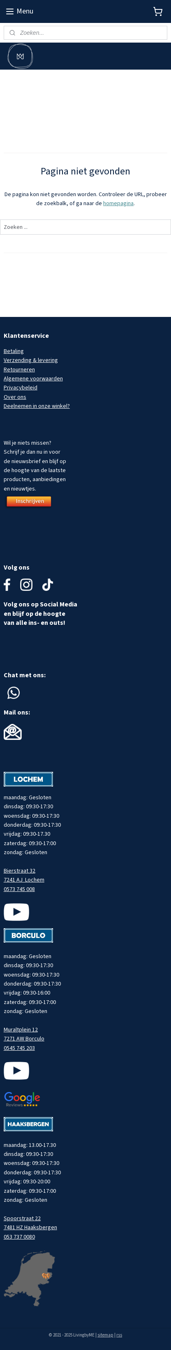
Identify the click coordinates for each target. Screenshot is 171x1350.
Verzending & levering (31, 360)
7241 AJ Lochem (24, 880)
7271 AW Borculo (24, 1039)
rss (119, 1335)
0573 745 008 (19, 889)
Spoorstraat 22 (22, 1218)
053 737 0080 (19, 1237)
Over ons (15, 397)
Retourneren (19, 370)
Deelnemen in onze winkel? (37, 406)
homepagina (118, 203)
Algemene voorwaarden (33, 379)
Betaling (14, 351)
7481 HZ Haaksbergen (30, 1227)
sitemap (105, 1335)
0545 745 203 (19, 1048)
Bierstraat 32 (19, 871)
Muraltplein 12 (21, 1030)
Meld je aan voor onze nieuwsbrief (46, 79)
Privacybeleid (20, 388)
